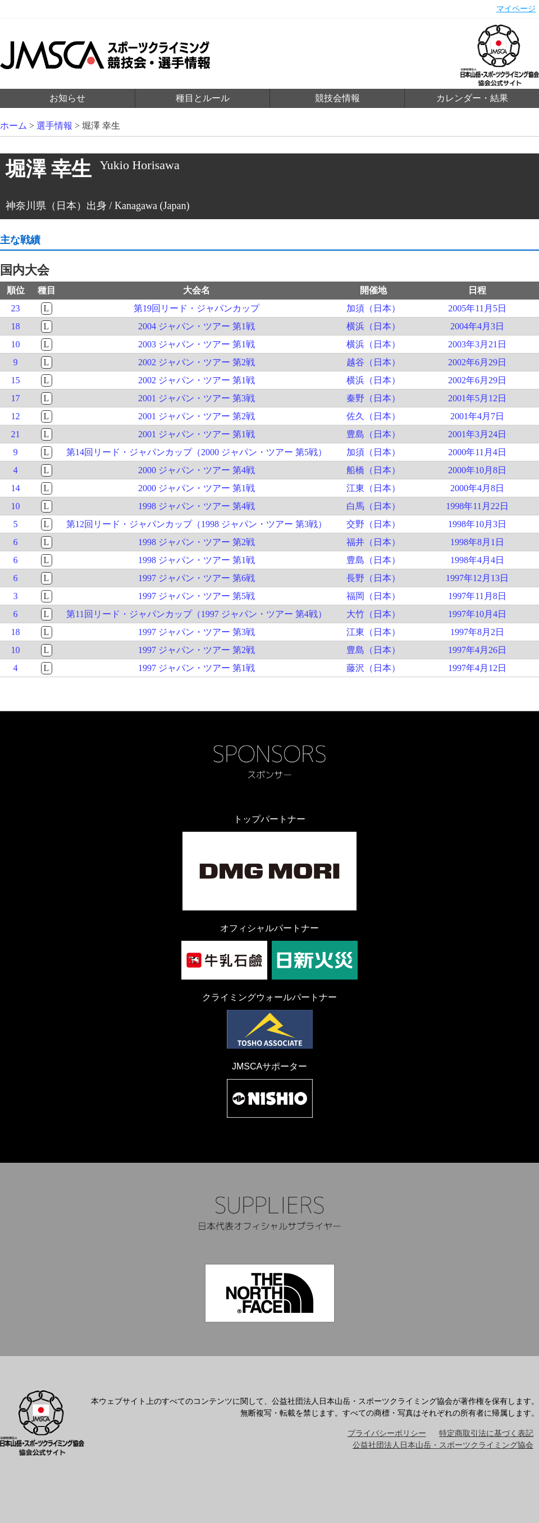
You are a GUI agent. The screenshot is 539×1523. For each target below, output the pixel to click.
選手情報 (54, 125)
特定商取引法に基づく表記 (486, 1433)
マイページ (516, 8)
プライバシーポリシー (387, 1433)
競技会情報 (337, 98)
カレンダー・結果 (472, 98)
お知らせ (67, 98)
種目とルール (203, 98)
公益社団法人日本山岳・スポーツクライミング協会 (443, 1445)
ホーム (13, 125)
